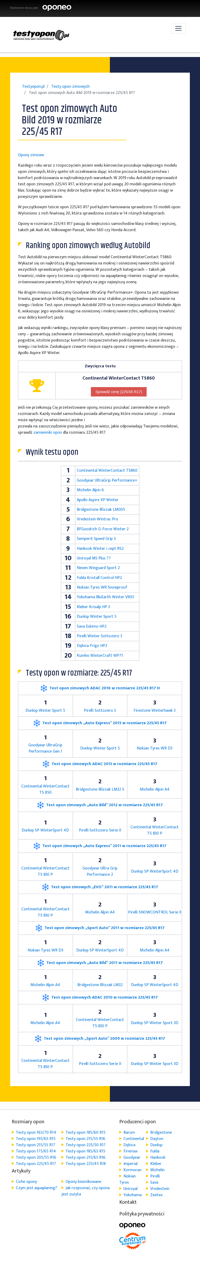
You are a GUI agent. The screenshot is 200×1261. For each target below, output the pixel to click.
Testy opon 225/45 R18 (86, 1163)
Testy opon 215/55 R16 (85, 1138)
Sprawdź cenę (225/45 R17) (118, 392)
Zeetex (156, 1195)
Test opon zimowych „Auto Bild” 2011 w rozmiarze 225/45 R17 (100, 962)
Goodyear (131, 1157)
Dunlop (156, 1145)
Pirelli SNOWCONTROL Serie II (154, 912)
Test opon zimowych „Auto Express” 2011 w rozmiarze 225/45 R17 (100, 845)
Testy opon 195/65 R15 (35, 1138)
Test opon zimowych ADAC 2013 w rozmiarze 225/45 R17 (100, 763)
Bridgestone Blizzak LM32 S (100, 789)
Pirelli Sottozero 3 (100, 710)
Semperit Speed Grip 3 (96, 538)
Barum (129, 1132)
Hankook (157, 1157)
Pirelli (155, 1176)
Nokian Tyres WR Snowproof (102, 587)
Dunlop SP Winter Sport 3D (154, 1022)
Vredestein (159, 1188)
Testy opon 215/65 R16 (85, 1157)
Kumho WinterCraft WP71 (100, 655)
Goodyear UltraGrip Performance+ (107, 480)
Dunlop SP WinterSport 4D (45, 830)
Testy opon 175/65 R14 (36, 1151)
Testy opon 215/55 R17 (35, 1145)
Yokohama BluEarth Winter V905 (105, 597)
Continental (133, 1138)
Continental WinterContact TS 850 (45, 789)
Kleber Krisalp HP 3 (93, 606)
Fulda (154, 1151)
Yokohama (132, 1195)
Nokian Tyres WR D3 (154, 748)
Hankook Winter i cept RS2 (100, 548)
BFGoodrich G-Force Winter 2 (103, 529)
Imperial (130, 1163)
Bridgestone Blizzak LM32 (100, 984)
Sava (154, 1182)
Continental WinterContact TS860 (107, 470)
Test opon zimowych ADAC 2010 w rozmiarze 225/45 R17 (100, 997)
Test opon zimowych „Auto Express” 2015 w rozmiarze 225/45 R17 (100, 723)
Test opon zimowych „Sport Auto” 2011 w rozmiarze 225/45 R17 (100, 927)
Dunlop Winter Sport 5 (96, 616)
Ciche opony (26, 1181)
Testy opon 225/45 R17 (36, 1163)
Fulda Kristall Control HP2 (99, 577)
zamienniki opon (47, 432)
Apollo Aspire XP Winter (97, 499)
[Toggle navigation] (178, 28)
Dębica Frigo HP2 (92, 645)
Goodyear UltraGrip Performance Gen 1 (45, 748)
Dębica (129, 1145)
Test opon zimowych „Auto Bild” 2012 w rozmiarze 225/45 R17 (100, 805)
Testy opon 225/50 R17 (86, 1145)
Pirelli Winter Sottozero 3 (99, 636)
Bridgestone (161, 1132)
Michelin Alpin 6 (90, 490)
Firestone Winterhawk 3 (155, 710)
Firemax (130, 1151)
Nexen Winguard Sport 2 (98, 567)
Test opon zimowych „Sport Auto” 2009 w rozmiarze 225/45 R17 (100, 1038)
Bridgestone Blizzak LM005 (101, 509)
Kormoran (132, 1170)
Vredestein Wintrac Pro (97, 519)
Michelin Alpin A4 (155, 789)
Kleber (155, 1163)
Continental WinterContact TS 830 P (154, 830)
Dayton (156, 1138)
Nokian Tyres (127, 1179)
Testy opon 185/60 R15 (85, 1132)
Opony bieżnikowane (83, 1181)
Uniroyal (130, 1188)
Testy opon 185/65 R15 (85, 1151)
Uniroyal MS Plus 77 (94, 558)
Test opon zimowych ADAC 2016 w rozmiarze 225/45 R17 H (100, 688)
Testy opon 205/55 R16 (36, 1157)
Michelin (157, 1170)
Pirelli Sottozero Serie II (100, 830)
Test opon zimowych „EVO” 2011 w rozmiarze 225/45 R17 (100, 887)
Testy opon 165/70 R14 (36, 1132)
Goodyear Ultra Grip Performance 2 (100, 871)
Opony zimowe (31, 155)
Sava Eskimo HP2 (92, 626)
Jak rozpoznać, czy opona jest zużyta (85, 1191)
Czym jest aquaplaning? (36, 1187)
